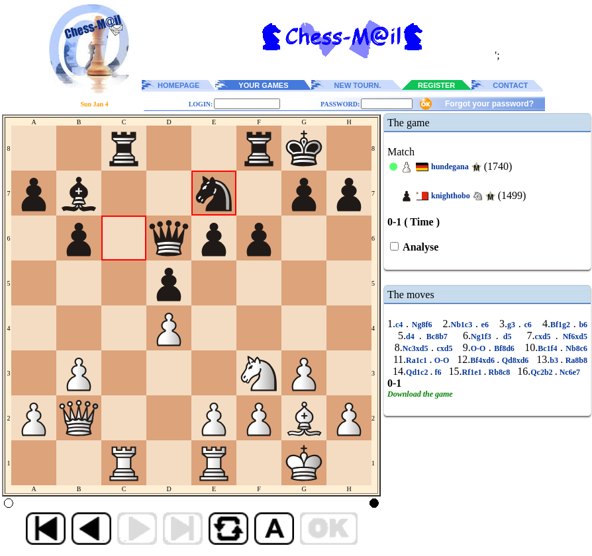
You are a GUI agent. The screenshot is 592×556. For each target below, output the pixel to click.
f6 (437, 372)
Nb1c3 (463, 324)
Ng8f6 (422, 324)
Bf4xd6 (483, 360)
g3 (512, 324)
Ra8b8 (575, 360)
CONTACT (510, 85)
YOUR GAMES (263, 85)
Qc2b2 (542, 372)
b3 (555, 360)
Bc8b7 (437, 336)
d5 (508, 336)
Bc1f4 (549, 348)
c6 (528, 324)
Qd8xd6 (514, 360)
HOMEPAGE (178, 85)
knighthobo (450, 195)
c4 (400, 324)
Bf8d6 (504, 348)
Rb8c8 (500, 372)
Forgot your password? (489, 103)
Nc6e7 (570, 372)
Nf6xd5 (572, 336)
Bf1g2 (561, 324)
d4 (412, 336)
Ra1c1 (417, 360)
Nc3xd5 (417, 348)
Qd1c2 (418, 372)
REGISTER (436, 85)
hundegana (450, 166)
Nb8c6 (575, 348)
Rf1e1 (473, 372)
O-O (480, 348)
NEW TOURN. (357, 85)
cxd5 (545, 336)
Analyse (419, 247)
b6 (581, 324)
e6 (485, 324)
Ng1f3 (483, 336)
